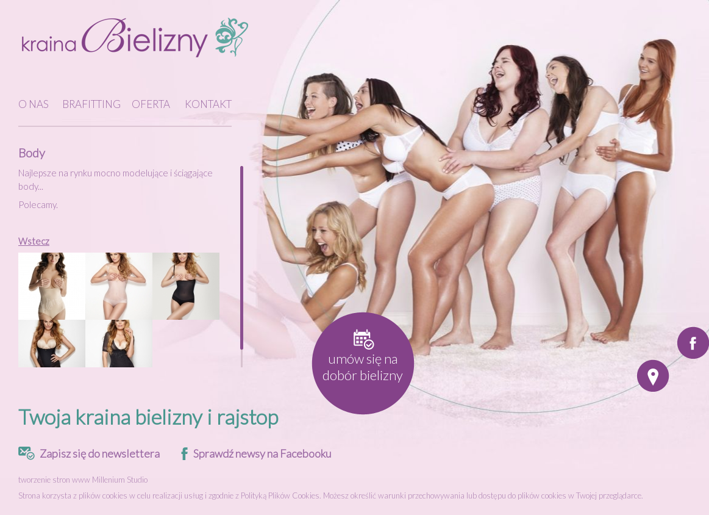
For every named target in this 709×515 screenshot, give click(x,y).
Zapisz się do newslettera (100, 453)
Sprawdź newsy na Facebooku (262, 453)
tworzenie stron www (54, 479)
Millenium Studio (120, 479)
